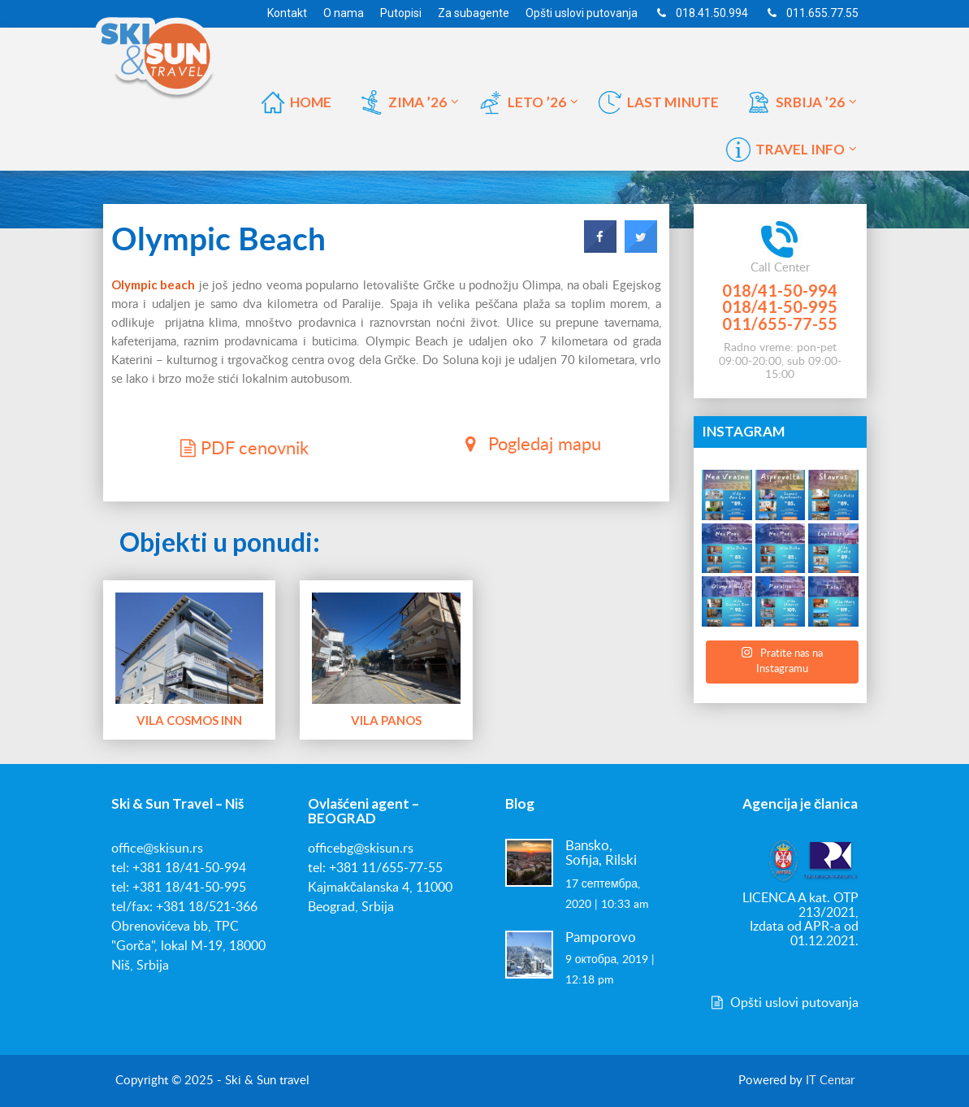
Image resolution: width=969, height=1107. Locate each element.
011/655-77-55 (779, 323)
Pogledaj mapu (529, 443)
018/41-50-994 (779, 290)
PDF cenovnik (242, 447)
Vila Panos (386, 720)
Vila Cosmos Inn (188, 720)
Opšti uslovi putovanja (783, 1002)
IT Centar (830, 1080)
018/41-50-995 (779, 306)
